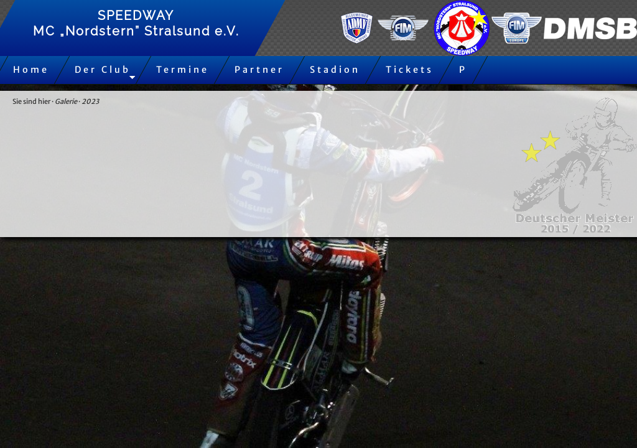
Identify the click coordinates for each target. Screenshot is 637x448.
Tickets (410, 69)
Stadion (335, 69)
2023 (90, 101)
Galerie (66, 101)
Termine (182, 69)
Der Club (103, 69)
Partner (259, 69)
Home (31, 69)
